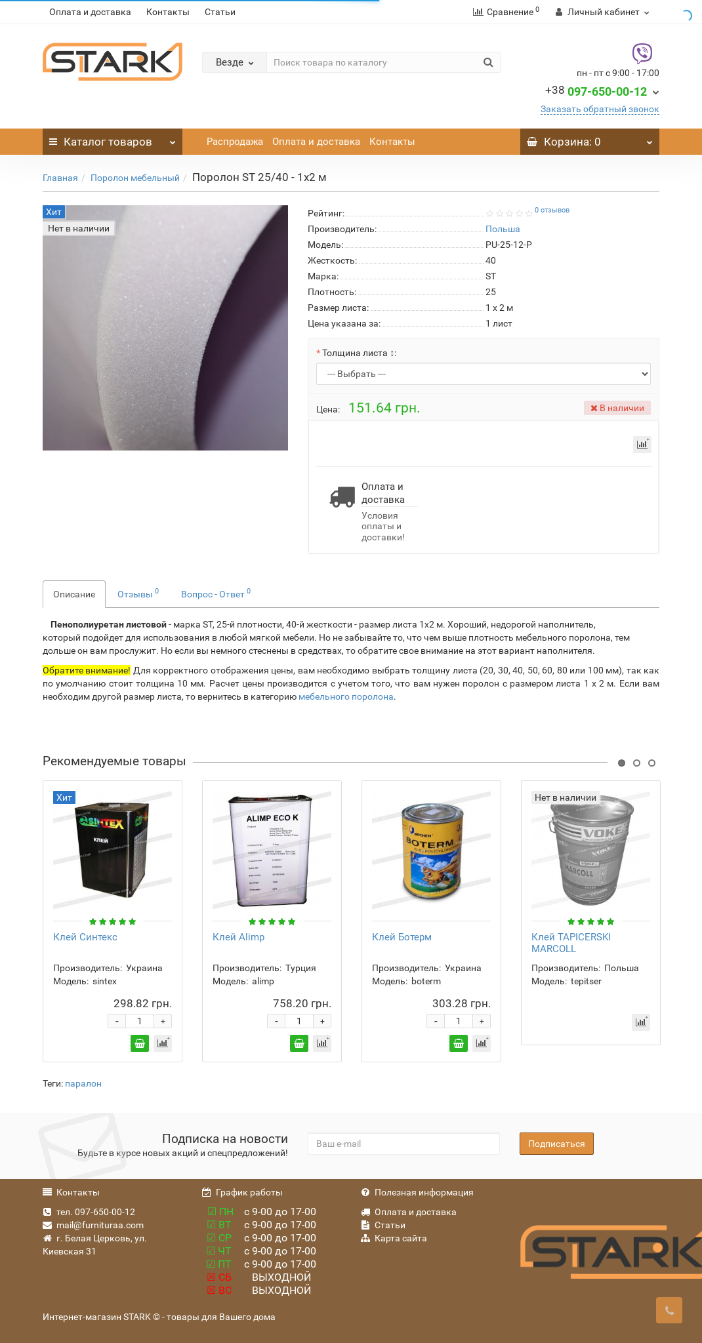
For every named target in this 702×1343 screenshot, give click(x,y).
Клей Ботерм (402, 937)
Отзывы (138, 593)
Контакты (168, 12)
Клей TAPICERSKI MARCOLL (571, 943)
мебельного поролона (346, 696)
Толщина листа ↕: (359, 353)
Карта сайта (394, 1238)
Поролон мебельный (135, 177)
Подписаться (556, 1143)
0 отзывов (552, 210)
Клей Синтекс (85, 937)
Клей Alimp (238, 937)
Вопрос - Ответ (216, 593)
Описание (74, 594)
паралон (83, 1083)
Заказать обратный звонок (600, 109)
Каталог (112, 138)
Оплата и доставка (90, 12)
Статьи (220, 12)
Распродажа (235, 142)
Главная (60, 177)
